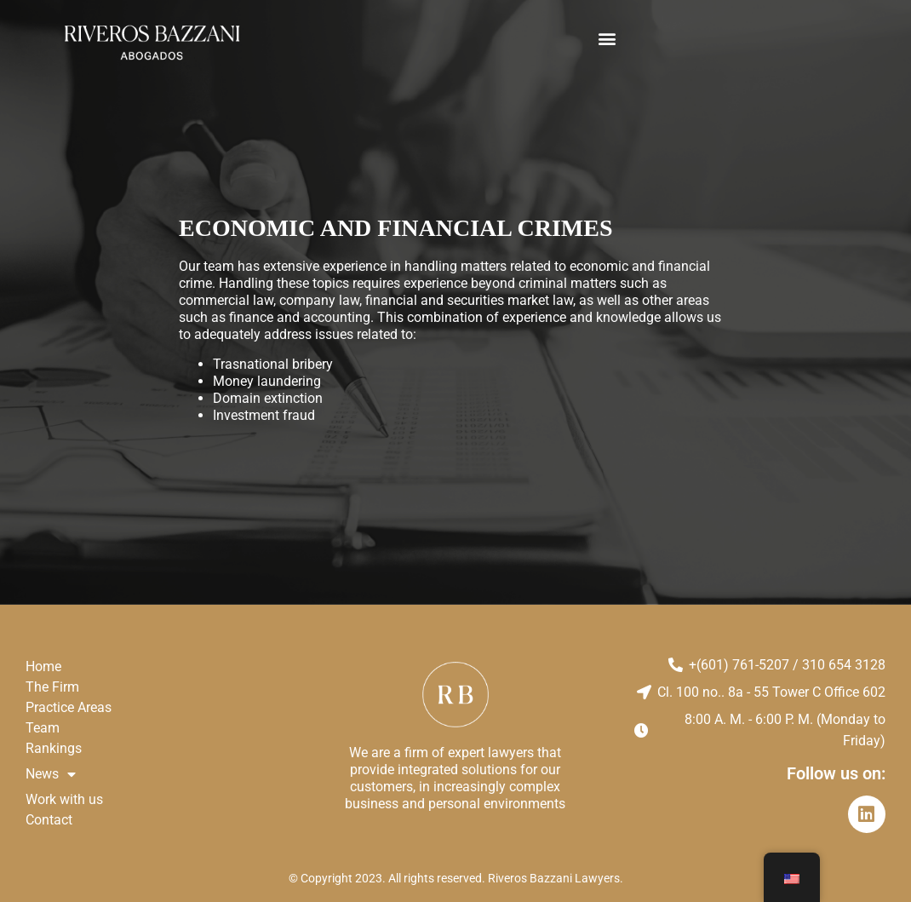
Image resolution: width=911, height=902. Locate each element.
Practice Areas (69, 707)
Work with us (64, 799)
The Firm (52, 687)
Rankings (54, 748)
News (51, 774)
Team (43, 728)
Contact (49, 820)
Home (43, 666)
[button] (607, 39)
